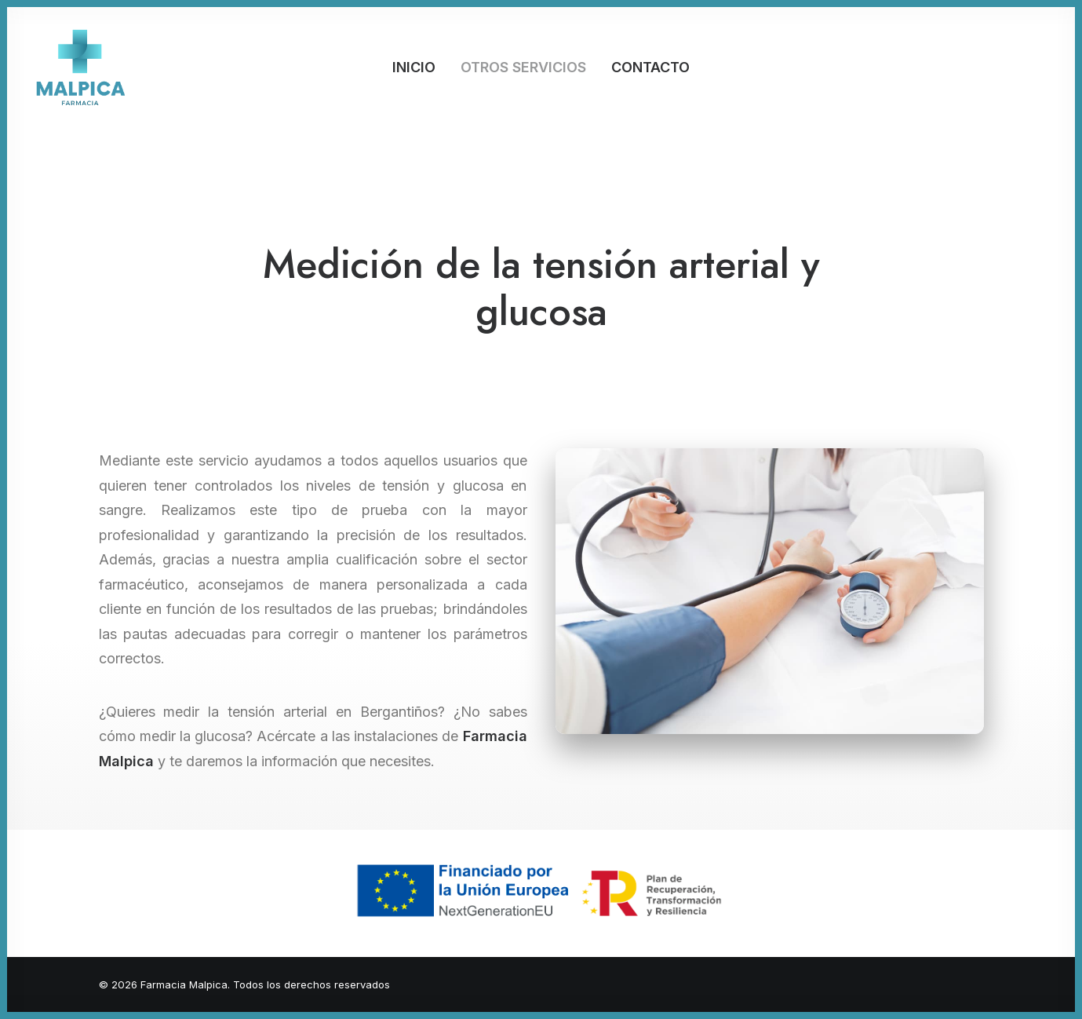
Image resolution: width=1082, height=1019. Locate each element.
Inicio (413, 67)
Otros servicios (523, 67)
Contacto (650, 67)
